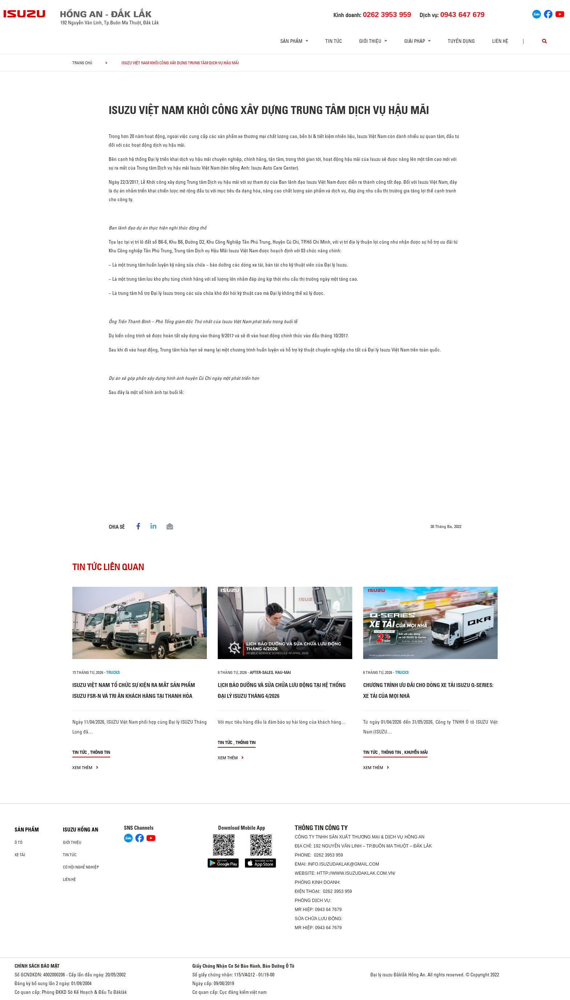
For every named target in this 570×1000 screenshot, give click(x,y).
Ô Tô (19, 842)
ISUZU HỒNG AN (80, 829)
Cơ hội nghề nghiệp (81, 867)
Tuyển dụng (461, 41)
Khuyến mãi (416, 752)
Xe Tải (20, 854)
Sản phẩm (27, 829)
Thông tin (100, 752)
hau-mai (283, 672)
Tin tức (333, 41)
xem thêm (85, 767)
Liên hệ (500, 41)
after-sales (261, 672)
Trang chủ (82, 62)
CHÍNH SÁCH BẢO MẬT (37, 966)
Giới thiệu (72, 842)
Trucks (113, 672)
